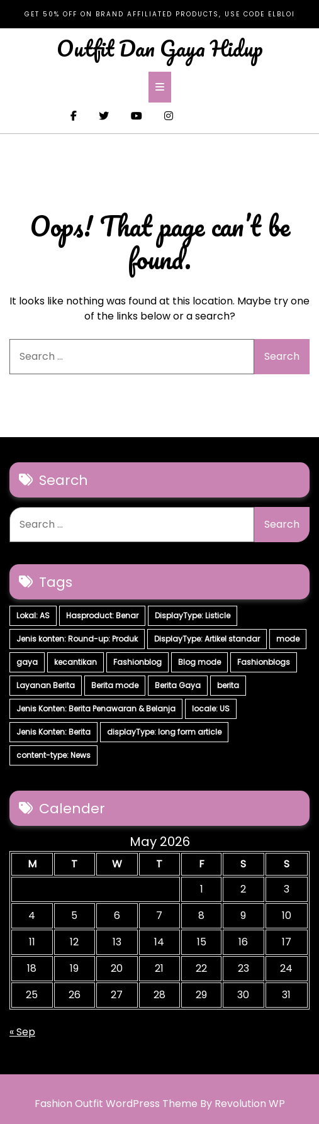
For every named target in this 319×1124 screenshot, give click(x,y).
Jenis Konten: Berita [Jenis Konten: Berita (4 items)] (53, 731)
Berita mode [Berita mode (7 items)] (114, 685)
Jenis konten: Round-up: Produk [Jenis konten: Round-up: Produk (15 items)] (77, 638)
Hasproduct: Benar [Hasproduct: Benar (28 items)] (102, 615)
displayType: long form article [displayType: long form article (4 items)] (164, 731)
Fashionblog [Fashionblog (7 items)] (137, 662)
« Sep (22, 1032)
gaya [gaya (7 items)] (27, 662)
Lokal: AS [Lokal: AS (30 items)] (33, 615)
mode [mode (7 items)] (287, 638)
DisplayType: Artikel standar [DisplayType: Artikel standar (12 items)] (207, 638)
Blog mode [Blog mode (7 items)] (199, 662)
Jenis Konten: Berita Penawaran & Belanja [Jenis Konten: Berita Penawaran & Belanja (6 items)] (96, 708)
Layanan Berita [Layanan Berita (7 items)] (45, 685)
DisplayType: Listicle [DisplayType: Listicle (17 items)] (192, 615)
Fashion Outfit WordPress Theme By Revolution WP (160, 1103)
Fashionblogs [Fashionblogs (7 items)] (263, 662)
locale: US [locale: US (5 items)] (211, 708)
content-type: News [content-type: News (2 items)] (53, 755)
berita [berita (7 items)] (228, 685)
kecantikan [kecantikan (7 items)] (75, 662)
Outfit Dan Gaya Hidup (160, 47)
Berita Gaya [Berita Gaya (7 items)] (178, 685)
